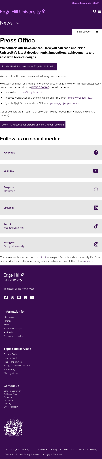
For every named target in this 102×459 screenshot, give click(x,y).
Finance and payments (13, 362)
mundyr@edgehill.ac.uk (80, 97)
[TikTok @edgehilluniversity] (51, 226)
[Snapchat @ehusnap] (51, 189)
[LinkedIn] (51, 207)
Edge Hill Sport (10, 358)
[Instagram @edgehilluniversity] (51, 244)
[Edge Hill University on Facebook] (6, 299)
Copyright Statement (52, 454)
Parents (7, 321)
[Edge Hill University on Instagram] (13, 299)
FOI (72, 449)
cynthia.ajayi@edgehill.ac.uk (64, 103)
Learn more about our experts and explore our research (33, 124)
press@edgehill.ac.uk (31, 92)
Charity (80, 449)
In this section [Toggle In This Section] (87, 31)
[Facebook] (51, 152)
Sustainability (9, 369)
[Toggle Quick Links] (18, 23)
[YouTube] (51, 171)
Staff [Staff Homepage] (95, 3)
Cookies (64, 449)
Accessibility (92, 449)
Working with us (11, 373)
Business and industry (13, 336)
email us (88, 261)
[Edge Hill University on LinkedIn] (32, 299)
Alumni (7, 324)
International (9, 317)
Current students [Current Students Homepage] (81, 3)
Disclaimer (43, 449)
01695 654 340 (40, 87)
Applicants (8, 332)
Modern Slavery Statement (28, 454)
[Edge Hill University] (14, 281)
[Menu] (99, 11)
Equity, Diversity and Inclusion (17, 365)
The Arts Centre (11, 354)
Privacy (54, 449)
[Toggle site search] (94, 12)
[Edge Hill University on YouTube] (19, 299)
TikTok (42, 257)
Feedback (9, 454)
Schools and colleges (13, 328)
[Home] (22, 12)
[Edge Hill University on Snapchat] (26, 299)
